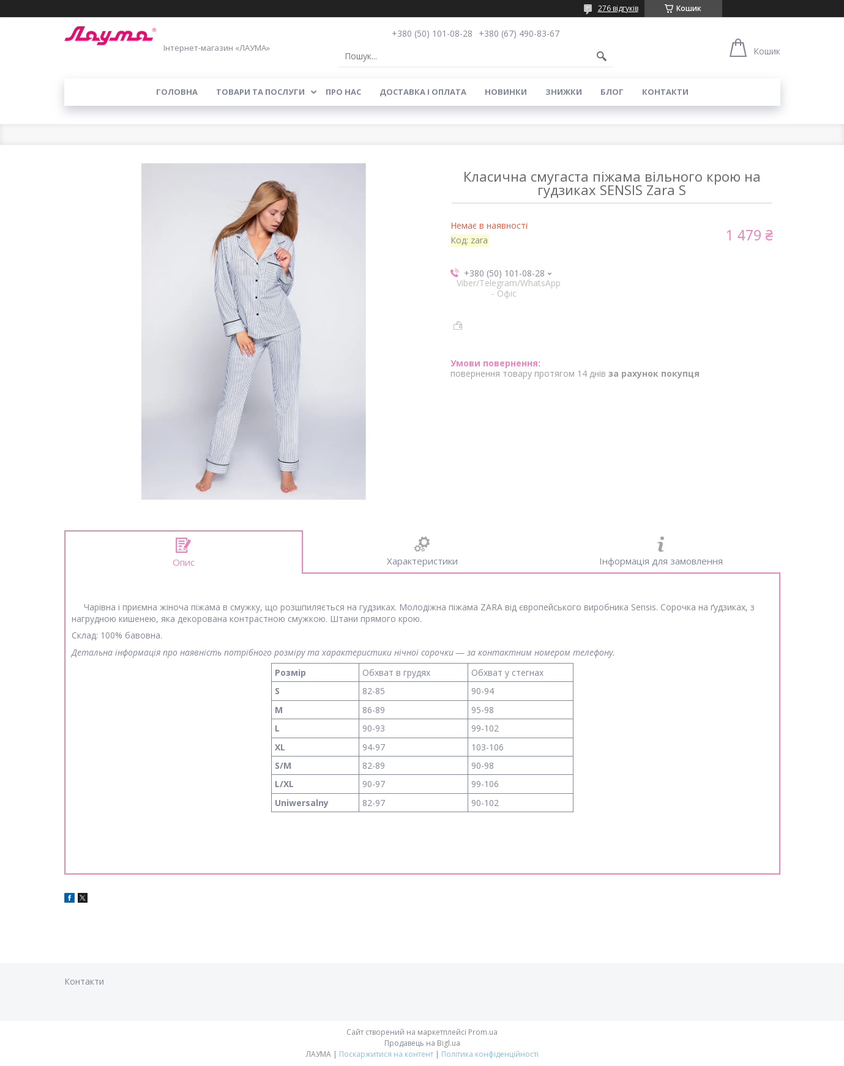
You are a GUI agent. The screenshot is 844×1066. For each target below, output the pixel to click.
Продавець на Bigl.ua (422, 1043)
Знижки (563, 91)
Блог (612, 91)
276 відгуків (618, 8)
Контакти (665, 91)
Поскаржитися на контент (386, 1054)
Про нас (343, 91)
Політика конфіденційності (490, 1054)
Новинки (506, 91)
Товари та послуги (260, 91)
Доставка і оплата (422, 91)
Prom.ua (483, 1032)
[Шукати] (601, 56)
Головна (177, 91)
